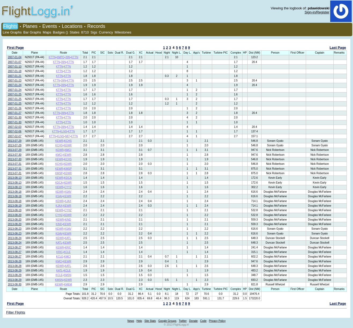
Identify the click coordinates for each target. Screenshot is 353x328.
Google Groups (167, 320)
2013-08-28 (14, 261)
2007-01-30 (14, 117)
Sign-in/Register (317, 12)
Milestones (123, 32)
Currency (106, 32)
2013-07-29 (14, 140)
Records (96, 26)
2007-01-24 (14, 85)
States (74, 32)
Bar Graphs (32, 32)
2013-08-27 (14, 247)
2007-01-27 (14, 112)
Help (139, 320)
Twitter (183, 320)
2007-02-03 (14, 126)
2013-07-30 (14, 154)
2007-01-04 (14, 57)
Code (203, 320)
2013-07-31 (14, 163)
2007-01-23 (14, 80)
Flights (10, 26)
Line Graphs (12, 32)
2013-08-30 (14, 284)
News (130, 320)
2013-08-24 (14, 238)
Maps (47, 32)
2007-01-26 (14, 108)
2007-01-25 (14, 94)
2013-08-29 (14, 270)
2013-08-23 (14, 228)
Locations (72, 26)
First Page (15, 48)
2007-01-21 (14, 75)
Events (49, 26)
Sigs (93, 32)
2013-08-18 (14, 191)
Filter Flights (15, 312)
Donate (193, 320)
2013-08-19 (14, 205)
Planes (30, 26)
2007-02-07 (14, 136)
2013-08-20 (14, 215)
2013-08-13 (14, 177)
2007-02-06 (14, 131)
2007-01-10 (14, 66)
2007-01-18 (14, 71)
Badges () (60, 32)
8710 (85, 32)
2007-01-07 (14, 62)
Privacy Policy (217, 320)
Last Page (338, 48)
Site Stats (150, 320)
